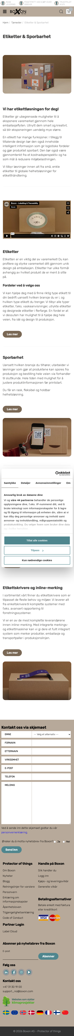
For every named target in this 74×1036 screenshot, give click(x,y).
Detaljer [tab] (25, 482)
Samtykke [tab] (10, 482)
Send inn (11, 849)
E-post (9, 768)
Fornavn (10, 742)
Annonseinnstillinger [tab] (48, 482)
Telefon (10, 776)
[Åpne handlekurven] (68, 11)
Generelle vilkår (47, 886)
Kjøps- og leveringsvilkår (53, 881)
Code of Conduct (13, 917)
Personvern (10, 892)
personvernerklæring (14, 832)
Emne (8, 734)
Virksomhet (12, 759)
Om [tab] (68, 482)
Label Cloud (10, 931)
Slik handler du (47, 870)
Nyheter (8, 875)
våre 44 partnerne (22, 500)
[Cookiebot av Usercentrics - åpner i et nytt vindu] (55, 473)
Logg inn (43, 875)
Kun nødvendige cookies (37, 560)
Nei (66, 842)
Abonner (48, 956)
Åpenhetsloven (12, 907)
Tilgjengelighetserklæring (18, 912)
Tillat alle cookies (37, 540)
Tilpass (37, 550)
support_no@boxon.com (18, 991)
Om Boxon (9, 870)
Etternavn (11, 751)
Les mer (12, 334)
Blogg (6, 881)
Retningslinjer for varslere (19, 886)
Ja (57, 842)
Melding (10, 785)
